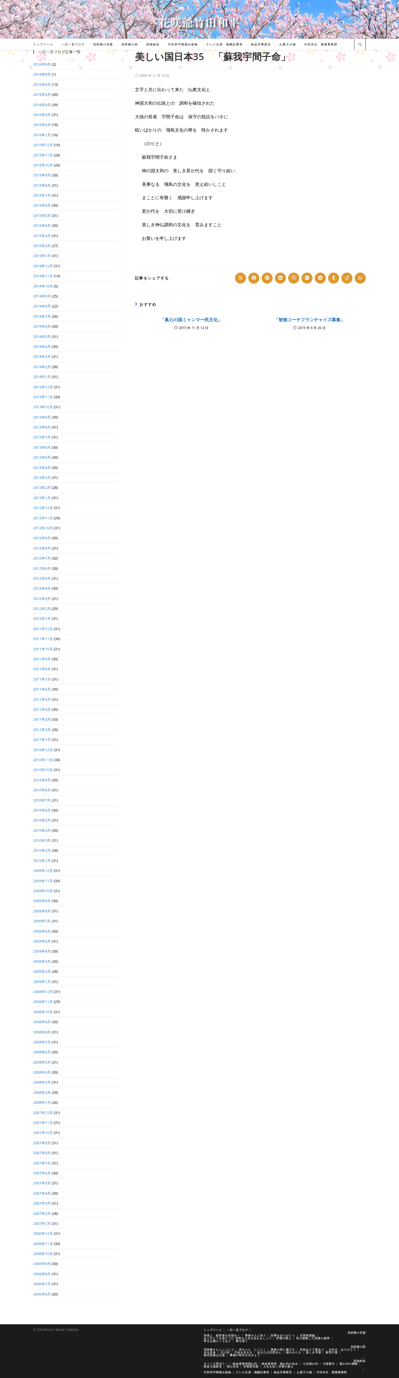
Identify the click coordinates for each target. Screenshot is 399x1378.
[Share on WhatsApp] (360, 278)
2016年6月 (42, 84)
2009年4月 (42, 951)
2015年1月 (42, 255)
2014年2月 (42, 366)
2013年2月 (42, 487)
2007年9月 (42, 1142)
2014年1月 (42, 376)
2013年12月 (43, 386)
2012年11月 (43, 517)
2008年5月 (42, 1062)
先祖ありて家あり (312, 1349)
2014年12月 (43, 265)
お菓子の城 (304, 1372)
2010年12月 (43, 749)
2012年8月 (42, 548)
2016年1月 (42, 134)
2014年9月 (42, 296)
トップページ (213, 1330)
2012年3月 (42, 598)
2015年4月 (42, 225)
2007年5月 (42, 1183)
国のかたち (293, 1352)
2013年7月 (42, 437)
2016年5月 (42, 94)
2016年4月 (42, 104)
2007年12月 (43, 1112)
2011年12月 (43, 628)
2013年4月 (42, 467)
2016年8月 (42, 74)
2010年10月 (43, 769)
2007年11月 (43, 1122)
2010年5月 (42, 820)
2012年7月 (42, 558)
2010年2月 (42, 850)
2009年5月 (42, 941)
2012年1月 (42, 618)
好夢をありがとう (283, 1335)
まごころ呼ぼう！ (216, 1364)
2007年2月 (42, 1213)
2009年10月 (43, 890)
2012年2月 (42, 608)
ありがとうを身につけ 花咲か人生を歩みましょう (238, 1338)
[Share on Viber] (293, 278)
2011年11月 (43, 638)
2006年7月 (42, 1283)
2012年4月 (42, 588)
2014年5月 (42, 336)
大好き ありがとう (342, 1349)
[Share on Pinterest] (267, 278)
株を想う (242, 1341)
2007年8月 (42, 1152)
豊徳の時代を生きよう (245, 1355)
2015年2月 (42, 245)
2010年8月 (42, 789)
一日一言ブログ (237, 1330)
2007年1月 (42, 1223)
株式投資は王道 (214, 1355)
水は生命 (210, 1352)
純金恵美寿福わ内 (245, 1364)
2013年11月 (43, 396)
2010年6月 (42, 810)
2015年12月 (43, 144)
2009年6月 (42, 931)
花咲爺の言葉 (356, 1333)
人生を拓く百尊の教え (278, 1366)
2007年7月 (42, 1163)
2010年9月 (42, 779)
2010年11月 (43, 759)
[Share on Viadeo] (346, 278)
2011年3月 (42, 719)
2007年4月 (42, 1193)
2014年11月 (43, 275)
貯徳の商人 (283, 1338)
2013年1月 (42, 497)
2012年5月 (42, 578)
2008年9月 (42, 1021)
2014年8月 (42, 306)
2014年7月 (42, 316)
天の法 (225, 1352)
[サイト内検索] (360, 45)
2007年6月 (42, 1173)
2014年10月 (43, 286)
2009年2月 (42, 971)
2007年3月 (42, 1203)
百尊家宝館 (251, 1366)
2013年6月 (42, 447)
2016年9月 (42, 64)
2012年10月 (43, 527)
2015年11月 (43, 155)
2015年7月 (42, 195)
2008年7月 (42, 1042)
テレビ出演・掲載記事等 (252, 1372)
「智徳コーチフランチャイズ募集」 (309, 320)
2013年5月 (42, 457)
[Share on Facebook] (253, 278)
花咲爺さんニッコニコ (219, 1349)
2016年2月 (42, 124)
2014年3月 (42, 356)
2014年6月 (42, 326)
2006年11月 (43, 1243)
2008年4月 (42, 1072)
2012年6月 (42, 568)
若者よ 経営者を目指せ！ (222, 1335)
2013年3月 (42, 477)
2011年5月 (42, 699)
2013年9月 (42, 417)
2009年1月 (42, 981)
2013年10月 (43, 406)
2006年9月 (42, 1263)
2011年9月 (42, 658)
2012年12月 (43, 507)
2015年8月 (42, 185)
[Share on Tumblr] (333, 278)
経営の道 (332, 1352)
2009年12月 (43, 870)
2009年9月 (42, 900)
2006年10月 (43, 1253)
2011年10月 (43, 648)
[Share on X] (240, 278)
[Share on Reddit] (320, 278)
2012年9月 (42, 537)
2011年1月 (42, 739)
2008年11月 (43, 1001)
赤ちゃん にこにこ (252, 1349)
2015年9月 (42, 175)
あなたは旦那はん (269, 1352)
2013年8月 (42, 427)
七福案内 (329, 1364)
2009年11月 (43, 880)
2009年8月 (42, 911)
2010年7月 (42, 800)
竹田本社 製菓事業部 (331, 1372)
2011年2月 (42, 729)
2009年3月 (42, 961)
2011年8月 (42, 668)
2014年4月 (42, 346)
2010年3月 (42, 840)
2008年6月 (42, 1051)
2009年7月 (42, 920)
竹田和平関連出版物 (217, 1372)
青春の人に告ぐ (255, 1335)
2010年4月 (42, 830)
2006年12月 (43, 1233)
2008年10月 (43, 1011)
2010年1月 (42, 860)
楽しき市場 (313, 1352)
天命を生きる (243, 1352)
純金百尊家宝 (283, 1372)
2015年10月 (43, 165)
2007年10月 (43, 1132)
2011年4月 (42, 709)
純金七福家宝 (213, 1366)
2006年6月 (42, 1294)
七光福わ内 (310, 1364)
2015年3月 (42, 235)
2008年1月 (42, 1102)
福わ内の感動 (348, 1364)
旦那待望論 (307, 1335)
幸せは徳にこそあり (217, 1341)
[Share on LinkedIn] (280, 278)
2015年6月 (42, 205)
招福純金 (360, 1361)
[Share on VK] (307, 278)
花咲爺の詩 (358, 1347)
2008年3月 (42, 1082)
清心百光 (233, 1366)
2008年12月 (43, 991)
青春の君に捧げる (283, 1349)
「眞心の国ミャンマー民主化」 (191, 320)
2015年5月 (42, 215)
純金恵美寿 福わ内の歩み (280, 1364)
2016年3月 (42, 114)
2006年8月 (42, 1273)
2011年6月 (42, 689)
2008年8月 (42, 1032)
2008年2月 (42, 1092)
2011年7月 (42, 679)
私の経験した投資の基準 (313, 1338)
